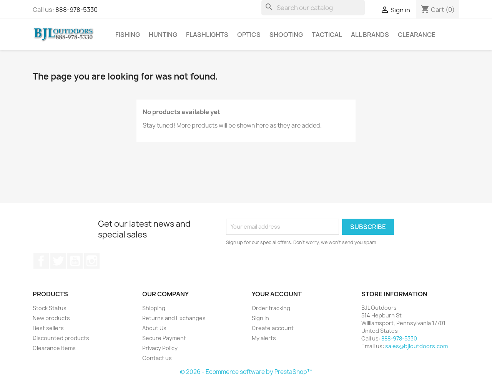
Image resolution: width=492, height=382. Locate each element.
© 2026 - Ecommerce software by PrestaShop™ (246, 372)
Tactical (327, 34)
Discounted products (61, 338)
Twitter (58, 261)
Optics (249, 34)
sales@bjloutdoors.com (416, 346)
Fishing (127, 34)
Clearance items (54, 348)
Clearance (416, 34)
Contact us (157, 358)
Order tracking (271, 308)
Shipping (153, 308)
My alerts (264, 338)
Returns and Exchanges (174, 318)
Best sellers (48, 328)
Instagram (92, 261)
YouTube (75, 261)
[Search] (313, 7)
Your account (277, 294)
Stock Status (49, 308)
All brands (370, 34)
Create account (273, 328)
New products (51, 318)
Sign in (260, 318)
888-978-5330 (76, 9)
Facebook (41, 261)
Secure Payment (164, 338)
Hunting (163, 34)
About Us (154, 328)
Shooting (286, 34)
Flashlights (207, 34)
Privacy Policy (160, 348)
